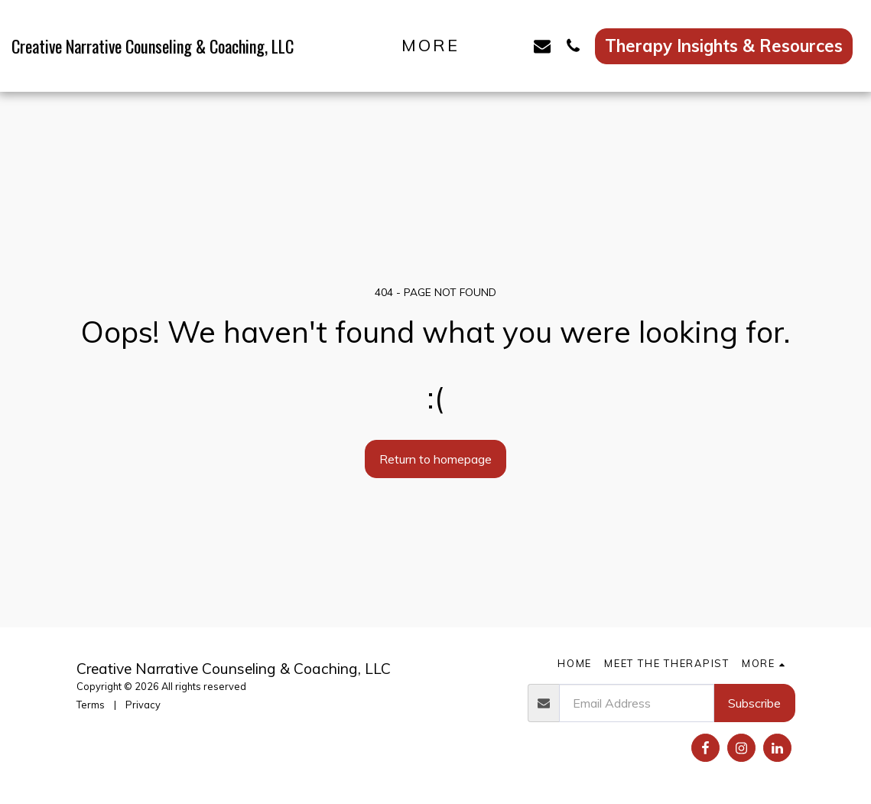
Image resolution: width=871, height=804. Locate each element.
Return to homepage (435, 459)
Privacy (143, 704)
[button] (511, 45)
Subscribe (754, 703)
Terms (90, 704)
